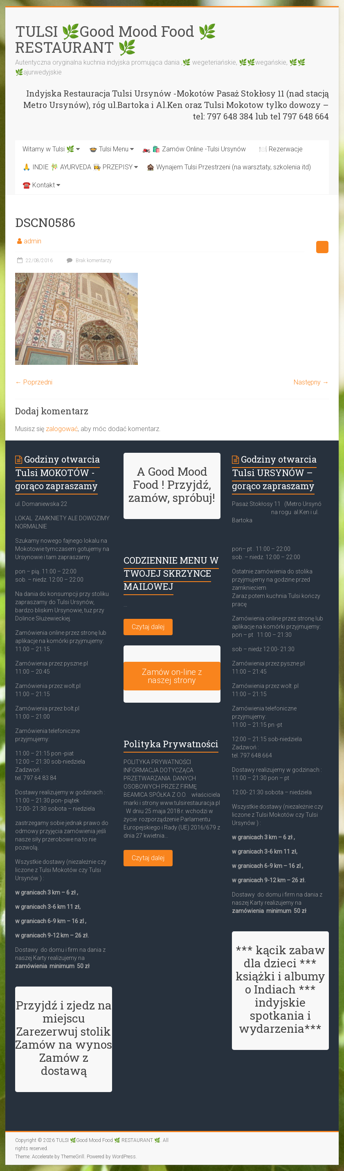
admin (32, 241)
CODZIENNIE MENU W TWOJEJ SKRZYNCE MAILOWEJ (171, 573)
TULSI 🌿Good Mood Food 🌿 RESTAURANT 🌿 (115, 39)
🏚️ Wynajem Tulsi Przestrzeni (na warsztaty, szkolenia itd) (228, 167)
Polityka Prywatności (171, 744)
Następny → (311, 382)
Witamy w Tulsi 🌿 (48, 149)
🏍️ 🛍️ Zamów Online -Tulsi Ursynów (194, 149)
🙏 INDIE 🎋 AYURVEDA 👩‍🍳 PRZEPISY (77, 167)
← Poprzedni (33, 382)
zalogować (62, 429)
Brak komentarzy (88, 260)
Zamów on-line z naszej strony (172, 676)
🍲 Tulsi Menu (108, 149)
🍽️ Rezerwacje (281, 149)
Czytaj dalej (148, 627)
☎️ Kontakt (38, 185)
